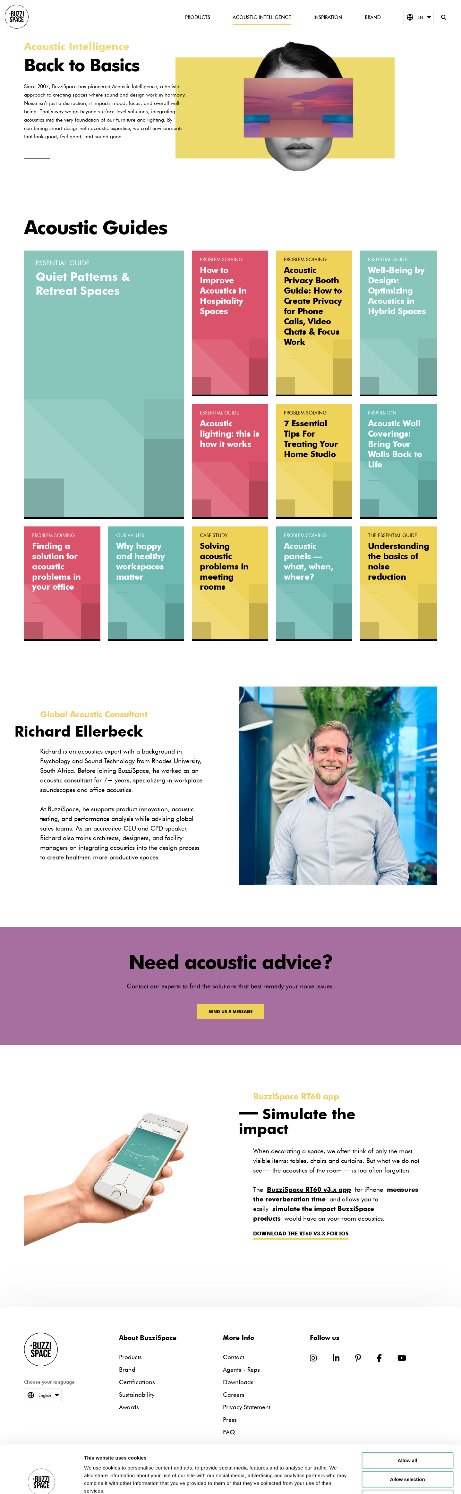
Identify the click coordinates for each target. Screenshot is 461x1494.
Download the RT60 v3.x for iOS (300, 1234)
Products (197, 17)
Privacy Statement (246, 1407)
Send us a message (230, 1011)
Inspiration (327, 17)
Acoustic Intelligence (262, 17)
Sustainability (136, 1394)
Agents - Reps (241, 1369)
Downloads (238, 1382)
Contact (233, 1357)
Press (230, 1419)
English (43, 1395)
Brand (373, 17)
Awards (129, 1407)
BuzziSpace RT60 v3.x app (309, 1189)
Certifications (137, 1382)
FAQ (229, 1432)
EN (418, 17)
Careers (233, 1394)
